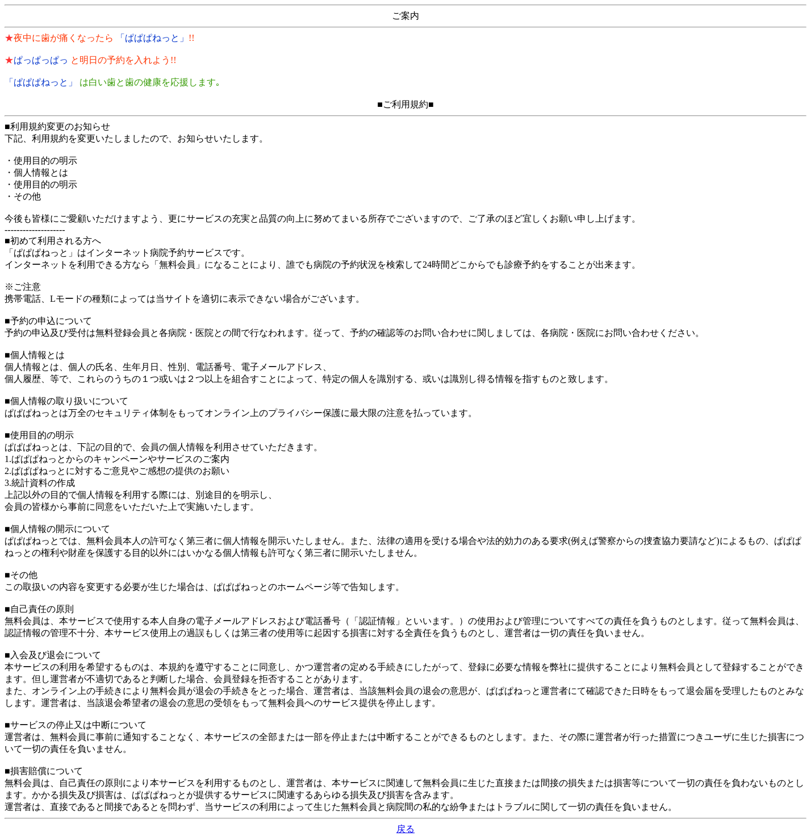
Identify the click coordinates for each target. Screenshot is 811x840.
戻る (405, 829)
